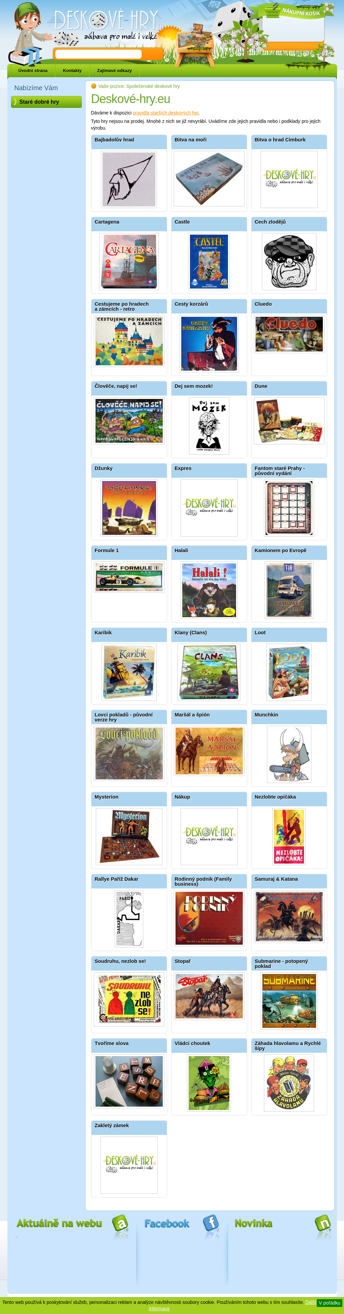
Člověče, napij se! (116, 386)
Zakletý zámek (112, 1125)
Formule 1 (107, 550)
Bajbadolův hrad (115, 139)
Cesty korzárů (191, 304)
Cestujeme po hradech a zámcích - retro (122, 306)
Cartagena (107, 222)
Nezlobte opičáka (275, 797)
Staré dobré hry (39, 102)
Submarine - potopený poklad (281, 963)
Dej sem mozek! (194, 386)
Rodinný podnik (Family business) (203, 881)
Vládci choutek (193, 1043)
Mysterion (107, 797)
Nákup (182, 797)
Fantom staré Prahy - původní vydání (280, 470)
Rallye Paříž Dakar (117, 879)
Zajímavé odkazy (114, 70)
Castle (182, 222)
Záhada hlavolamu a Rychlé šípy (288, 1045)
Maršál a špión (192, 714)
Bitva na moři (191, 139)
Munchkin (266, 714)
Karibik (103, 632)
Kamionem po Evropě (281, 550)
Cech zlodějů (270, 222)
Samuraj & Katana (276, 879)
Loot (260, 632)
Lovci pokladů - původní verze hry (124, 717)
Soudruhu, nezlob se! (120, 961)
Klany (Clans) (191, 632)
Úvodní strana (33, 70)
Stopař (183, 961)
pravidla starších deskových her (165, 112)
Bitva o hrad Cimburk (280, 139)
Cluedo (263, 304)
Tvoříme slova (112, 1043)
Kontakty (72, 70)
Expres (183, 468)
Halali (181, 550)
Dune (261, 386)
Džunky (104, 468)
